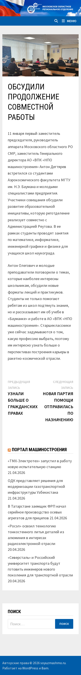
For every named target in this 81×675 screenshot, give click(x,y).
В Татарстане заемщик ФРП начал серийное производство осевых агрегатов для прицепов (37, 512)
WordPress (30, 668)
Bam (44, 668)
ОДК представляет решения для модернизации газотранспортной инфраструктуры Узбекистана (36, 486)
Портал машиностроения (39, 449)
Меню (69, 21)
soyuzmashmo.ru (53, 663)
